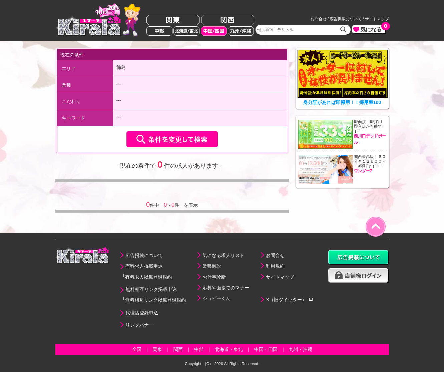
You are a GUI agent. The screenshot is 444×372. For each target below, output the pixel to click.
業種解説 (211, 266)
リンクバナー (139, 325)
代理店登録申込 (141, 312)
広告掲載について (346, 19)
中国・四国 (266, 349)
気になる (372, 28)
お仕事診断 (214, 277)
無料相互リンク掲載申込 (151, 289)
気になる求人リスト (223, 255)
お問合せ (319, 19)
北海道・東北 (229, 349)
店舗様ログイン (358, 275)
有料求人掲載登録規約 (148, 277)
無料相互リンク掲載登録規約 (155, 300)
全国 (136, 349)
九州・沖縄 (300, 349)
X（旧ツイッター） (286, 299)
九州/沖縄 (241, 31)
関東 (172, 20)
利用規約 (275, 266)
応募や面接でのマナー (225, 287)
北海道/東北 (186, 31)
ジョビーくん (216, 298)
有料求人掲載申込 (144, 266)
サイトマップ (377, 19)
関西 (227, 20)
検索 (344, 30)
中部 (159, 31)
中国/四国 (214, 31)
